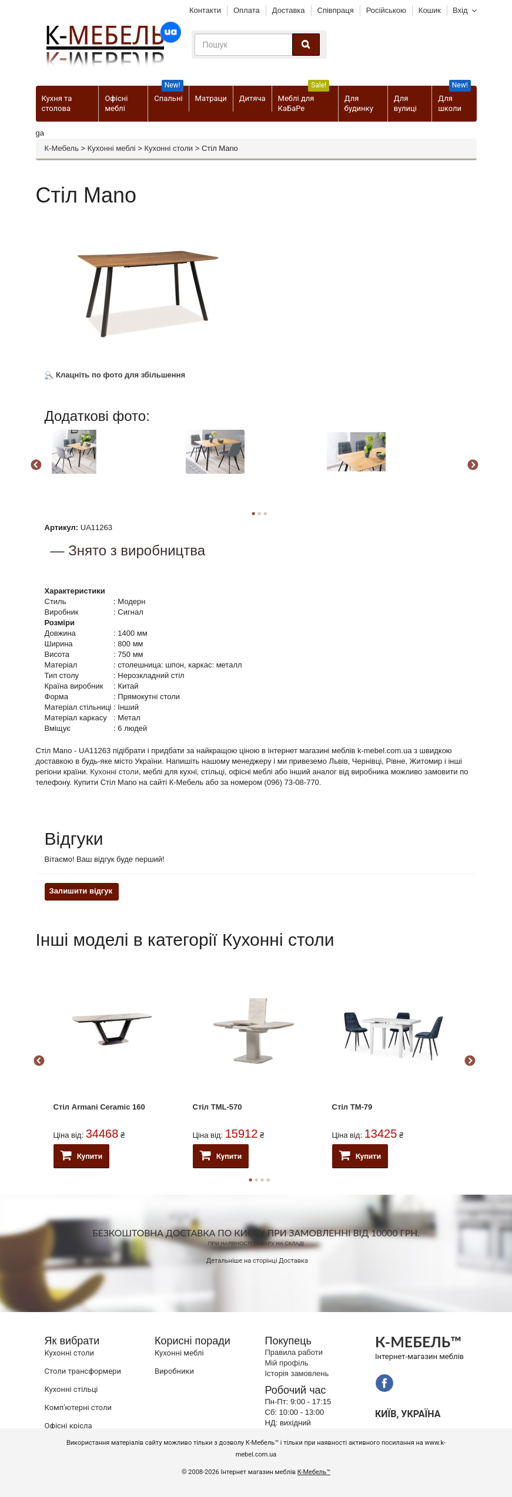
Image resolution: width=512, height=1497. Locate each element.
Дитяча (252, 98)
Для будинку (358, 103)
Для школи (454, 99)
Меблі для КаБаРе (304, 99)
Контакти (205, 10)
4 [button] (268, 1180)
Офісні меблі (116, 103)
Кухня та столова (57, 103)
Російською (386, 10)
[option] (114, 464)
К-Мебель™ (313, 1472)
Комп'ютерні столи (78, 1407)
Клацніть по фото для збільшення (115, 374)
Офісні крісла (68, 1425)
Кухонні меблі (112, 148)
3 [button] (265, 514)
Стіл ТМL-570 (217, 1106)
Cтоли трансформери (83, 1371)
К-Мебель (62, 148)
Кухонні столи (168, 148)
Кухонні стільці (71, 1389)
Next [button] (472, 465)
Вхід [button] (460, 10)
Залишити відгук (80, 890)
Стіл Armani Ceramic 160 (99, 1106)
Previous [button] (36, 465)
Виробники (174, 1371)
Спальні (168, 94)
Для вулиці (405, 103)
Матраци (211, 98)
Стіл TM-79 (352, 1106)
